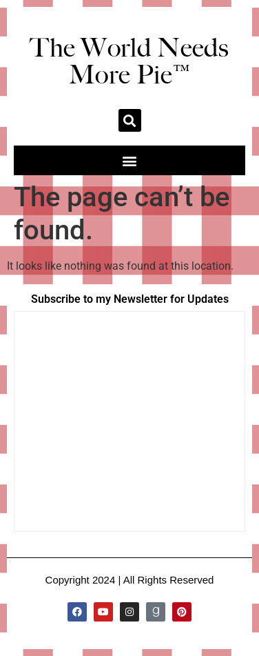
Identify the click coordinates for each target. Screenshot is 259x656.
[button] (129, 120)
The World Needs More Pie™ (129, 61)
